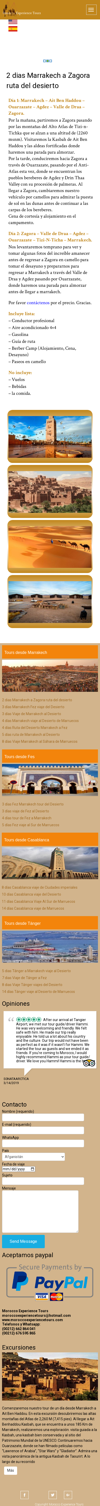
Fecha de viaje (18, 1166)
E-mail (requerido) (43, 1127)
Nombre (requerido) (43, 1114)
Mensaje (40, 1199)
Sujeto (43, 1178)
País (33, 1154)
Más (10, 1470)
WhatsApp (43, 1140)
